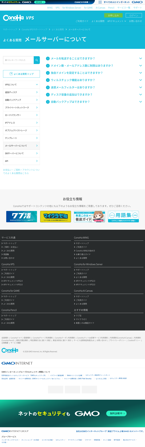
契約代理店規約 (22, 340)
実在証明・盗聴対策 (8, 378)
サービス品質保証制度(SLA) (84, 340)
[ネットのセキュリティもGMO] (23, 2)
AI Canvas (100, 7)
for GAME (88, 7)
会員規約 (5, 337)
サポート (137, 7)
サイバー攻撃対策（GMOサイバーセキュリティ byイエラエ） (40, 378)
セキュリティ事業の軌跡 (118, 378)
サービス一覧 (123, 7)
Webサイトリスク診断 (74, 375)
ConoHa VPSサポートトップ (34, 29)
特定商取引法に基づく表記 (40, 340)
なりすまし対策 (101, 378)
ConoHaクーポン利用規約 (65, 337)
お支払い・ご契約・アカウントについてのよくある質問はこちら (21, 171)
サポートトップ (10, 29)
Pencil (111, 7)
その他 (4, 442)
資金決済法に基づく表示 (62, 340)
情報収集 (97, 440)
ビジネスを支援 (47, 440)
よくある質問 (98, 21)
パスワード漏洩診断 (57, 375)
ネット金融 (107, 440)
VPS (57, 7)
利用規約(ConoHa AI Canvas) (121, 337)
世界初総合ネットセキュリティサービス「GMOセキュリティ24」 (24, 375)
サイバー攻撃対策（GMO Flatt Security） (78, 378)
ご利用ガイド (82, 21)
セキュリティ (60, 440)
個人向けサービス (129, 440)
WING (50, 7)
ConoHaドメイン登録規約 (21, 337)
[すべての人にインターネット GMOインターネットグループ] (123, 2)
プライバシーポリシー (117, 340)
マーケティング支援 (75, 440)
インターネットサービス (10, 440)
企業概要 (5, 342)
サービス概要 (16, 342)
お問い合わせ (135, 21)
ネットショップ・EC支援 (30, 440)
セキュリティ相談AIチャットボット (98, 375)
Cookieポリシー (134, 340)
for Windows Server (72, 7)
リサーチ (88, 440)
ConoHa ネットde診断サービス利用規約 (92, 337)
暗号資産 (117, 440)
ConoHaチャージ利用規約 (43, 337)
